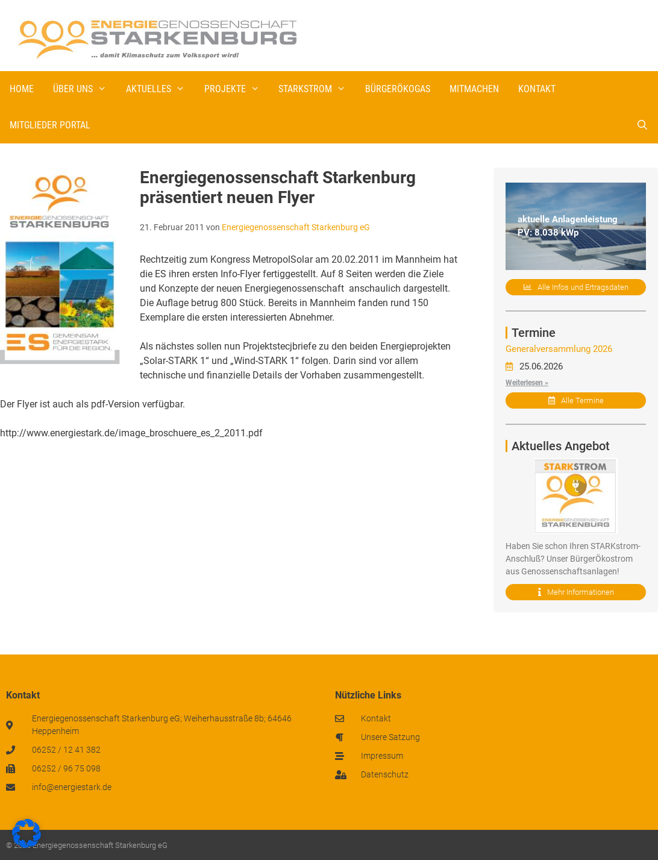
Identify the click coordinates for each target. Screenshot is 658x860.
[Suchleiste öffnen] (642, 125)
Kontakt (537, 89)
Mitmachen (474, 89)
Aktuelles (160, 89)
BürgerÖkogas (397, 89)
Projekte (236, 89)
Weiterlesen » (527, 382)
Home (22, 89)
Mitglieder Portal (50, 125)
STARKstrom (317, 89)
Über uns (84, 89)
